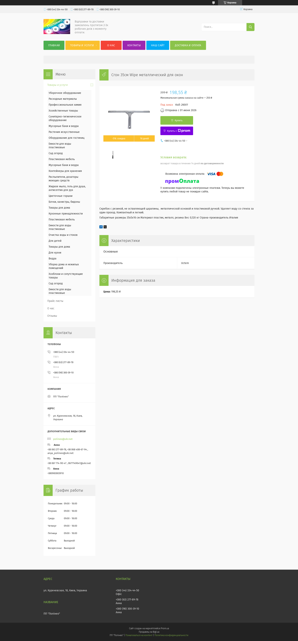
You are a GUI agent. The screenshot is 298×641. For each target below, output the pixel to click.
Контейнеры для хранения (65, 171)
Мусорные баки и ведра (64, 126)
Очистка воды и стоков (63, 235)
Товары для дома (59, 207)
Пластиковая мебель (62, 159)
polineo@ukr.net (63, 439)
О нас (111, 45)
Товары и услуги (82, 45)
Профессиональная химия (65, 104)
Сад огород (56, 153)
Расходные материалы (63, 98)
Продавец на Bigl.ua (149, 632)
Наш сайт (157, 45)
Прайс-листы (55, 301)
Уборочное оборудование (65, 93)
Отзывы (52, 315)
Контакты (134, 45)
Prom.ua (165, 628)
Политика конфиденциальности (171, 635)
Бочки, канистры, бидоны (64, 201)
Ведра (52, 258)
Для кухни (55, 252)
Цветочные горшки (60, 196)
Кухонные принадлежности (66, 213)
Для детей (55, 240)
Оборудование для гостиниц (66, 138)
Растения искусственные (64, 132)
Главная (54, 45)
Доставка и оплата (188, 45)
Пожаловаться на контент (138, 635)
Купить (178, 120)
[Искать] (250, 27)
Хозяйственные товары (63, 110)
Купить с (178, 130)
